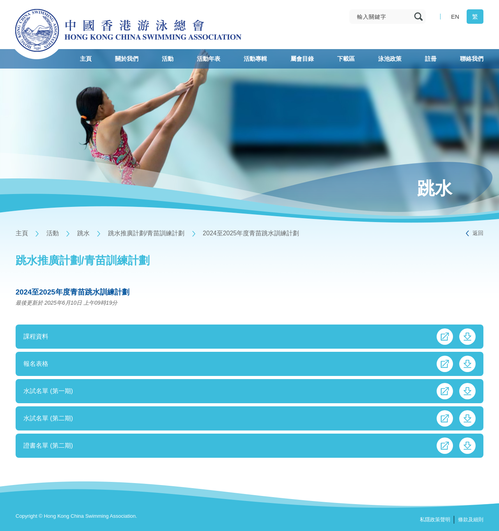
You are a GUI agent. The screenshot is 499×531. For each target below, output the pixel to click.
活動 (52, 233)
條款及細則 (470, 519)
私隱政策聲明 (435, 519)
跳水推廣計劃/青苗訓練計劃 (146, 233)
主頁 (22, 233)
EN (455, 16)
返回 (477, 233)
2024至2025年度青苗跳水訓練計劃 (251, 233)
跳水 (83, 233)
